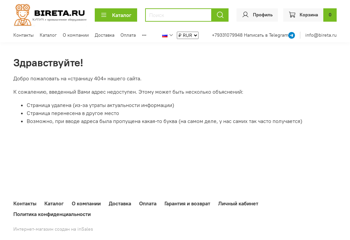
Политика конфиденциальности (52, 214)
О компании (76, 35)
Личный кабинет (238, 203)
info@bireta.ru (321, 35)
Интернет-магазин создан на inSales (53, 229)
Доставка (104, 35)
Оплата (128, 35)
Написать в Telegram (266, 35)
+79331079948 (228, 35)
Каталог (115, 15)
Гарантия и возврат (187, 203)
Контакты (23, 35)
